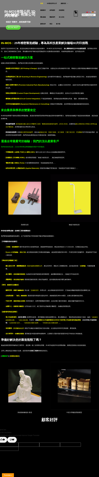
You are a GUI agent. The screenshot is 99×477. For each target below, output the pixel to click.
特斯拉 (17, 163)
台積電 (17, 152)
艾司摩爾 (16, 157)
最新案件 (43, 10)
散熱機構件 (16, 247)
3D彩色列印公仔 (51, 3)
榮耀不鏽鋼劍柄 (19, 290)
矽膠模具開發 (19, 333)
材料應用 (51, 10)
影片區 (42, 24)
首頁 (41, 3)
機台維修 (67, 10)
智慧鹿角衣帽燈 (32, 323)
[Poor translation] (12, 440)
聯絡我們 (43, 17)
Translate (92, 17)
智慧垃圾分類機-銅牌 (54, 323)
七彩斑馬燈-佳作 (16, 323)
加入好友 (51, 17)
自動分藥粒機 (25, 320)
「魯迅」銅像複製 (21, 295)
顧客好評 (59, 17)
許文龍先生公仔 (19, 328)
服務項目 (61, 3)
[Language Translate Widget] (89, 15)
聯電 (28, 152)
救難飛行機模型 (19, 306)
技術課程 (59, 10)
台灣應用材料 (20, 168)
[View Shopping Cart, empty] (76, 14)
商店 (66, 17)
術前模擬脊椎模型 (20, 274)
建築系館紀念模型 (20, 301)
